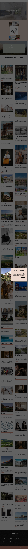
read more (2, 80)
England (4, 541)
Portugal (17, 538)
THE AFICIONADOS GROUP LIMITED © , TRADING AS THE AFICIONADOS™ (10, 547)
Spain (17, 541)
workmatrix (23, 547)
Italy (10, 541)
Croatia (4, 538)
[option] (14, 11)
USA (24, 538)
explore (14, 33)
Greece (11, 538)
